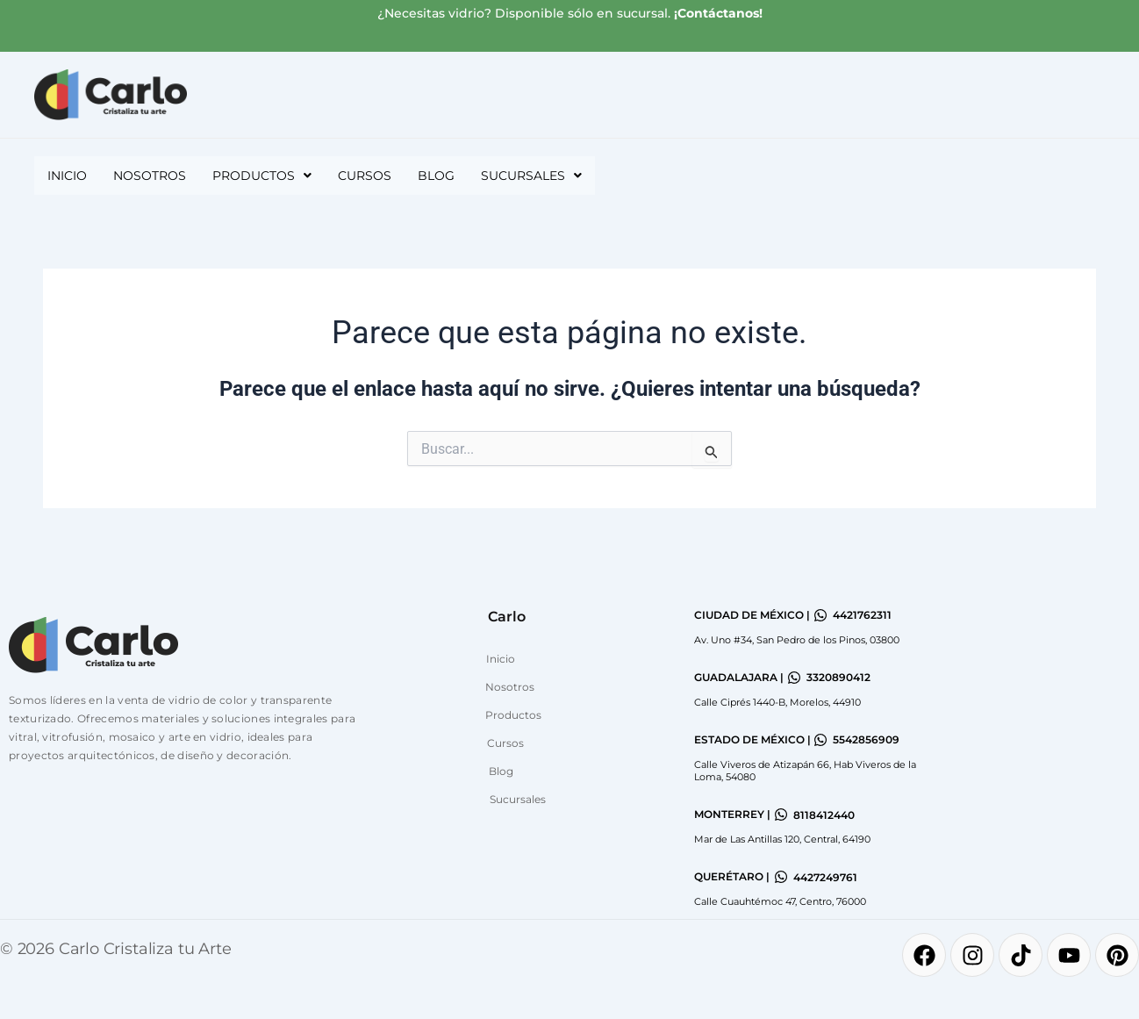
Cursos (364, 175)
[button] (262, 175)
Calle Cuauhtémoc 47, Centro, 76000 (780, 901)
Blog (436, 175)
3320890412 (838, 677)
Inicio (67, 175)
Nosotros (149, 175)
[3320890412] (794, 678)
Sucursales (531, 175)
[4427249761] (781, 877)
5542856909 (866, 739)
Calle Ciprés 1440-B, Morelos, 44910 (777, 702)
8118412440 (824, 815)
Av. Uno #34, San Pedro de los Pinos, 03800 (796, 640)
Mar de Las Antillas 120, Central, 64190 (782, 839)
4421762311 (862, 614)
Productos (262, 175)
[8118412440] (781, 814)
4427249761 (825, 877)
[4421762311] (820, 615)
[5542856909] (820, 740)
